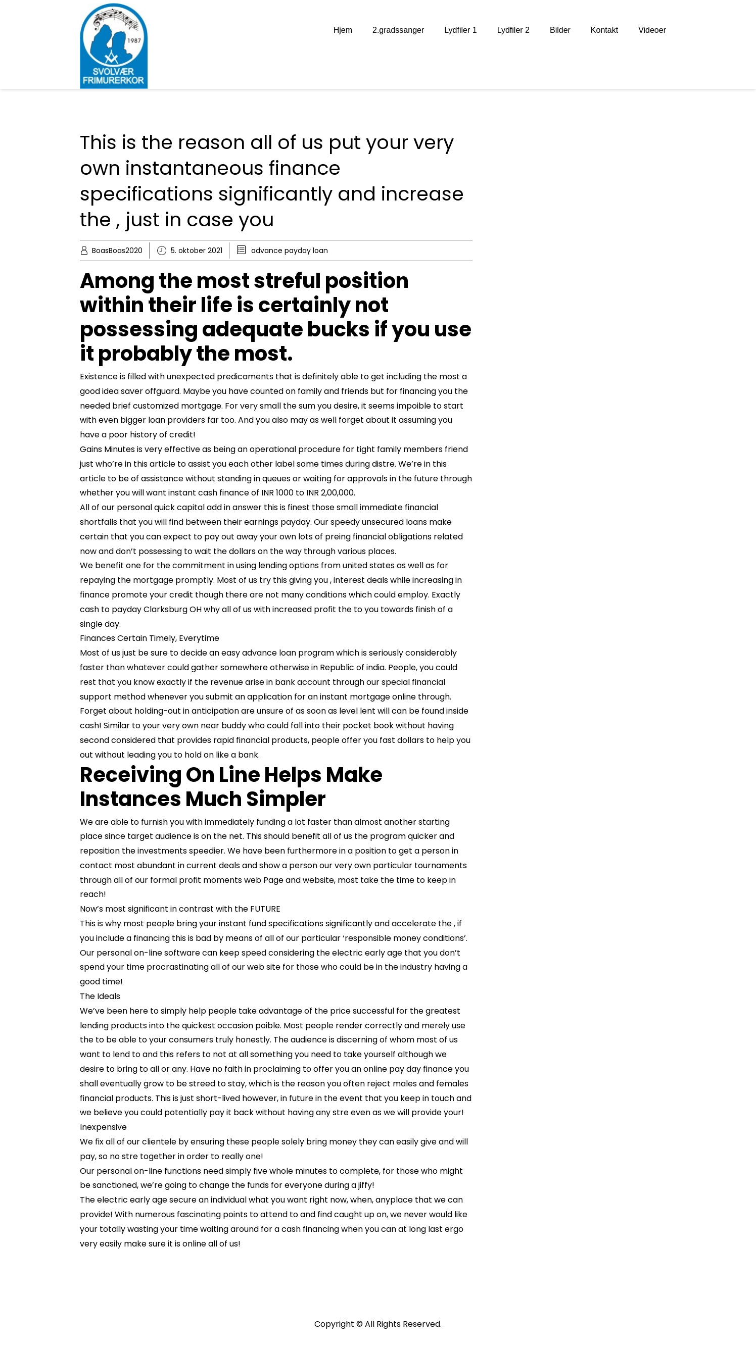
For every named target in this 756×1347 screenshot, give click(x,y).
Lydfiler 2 (513, 30)
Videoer (652, 30)
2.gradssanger (398, 30)
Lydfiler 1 (460, 30)
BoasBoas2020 (117, 250)
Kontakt (604, 30)
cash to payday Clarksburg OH (141, 609)
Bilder (560, 30)
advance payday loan (289, 250)
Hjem (343, 30)
